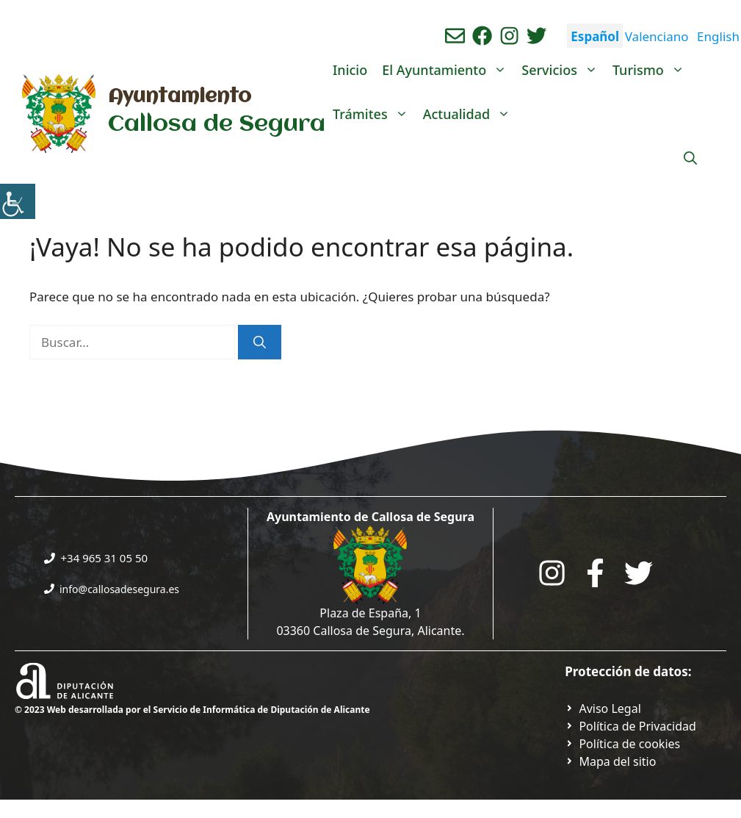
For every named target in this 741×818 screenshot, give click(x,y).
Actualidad (470, 114)
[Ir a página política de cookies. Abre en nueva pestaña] (622, 744)
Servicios (563, 70)
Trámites (374, 114)
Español (595, 36)
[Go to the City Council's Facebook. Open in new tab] (595, 573)
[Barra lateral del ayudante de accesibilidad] (17, 201)
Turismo (652, 70)
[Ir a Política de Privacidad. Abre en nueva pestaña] (603, 708)
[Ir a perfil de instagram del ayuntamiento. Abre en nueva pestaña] (509, 35)
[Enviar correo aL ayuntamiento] (455, 35)
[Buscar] (259, 342)
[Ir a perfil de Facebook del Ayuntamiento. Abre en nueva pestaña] (482, 35)
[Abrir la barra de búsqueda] (690, 158)
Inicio (350, 70)
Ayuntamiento (179, 97)
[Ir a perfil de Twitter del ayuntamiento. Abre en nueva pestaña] (536, 35)
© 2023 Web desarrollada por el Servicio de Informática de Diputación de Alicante (192, 709)
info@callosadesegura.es (119, 589)
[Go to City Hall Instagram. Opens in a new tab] (552, 573)
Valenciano (657, 36)
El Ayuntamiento (448, 70)
